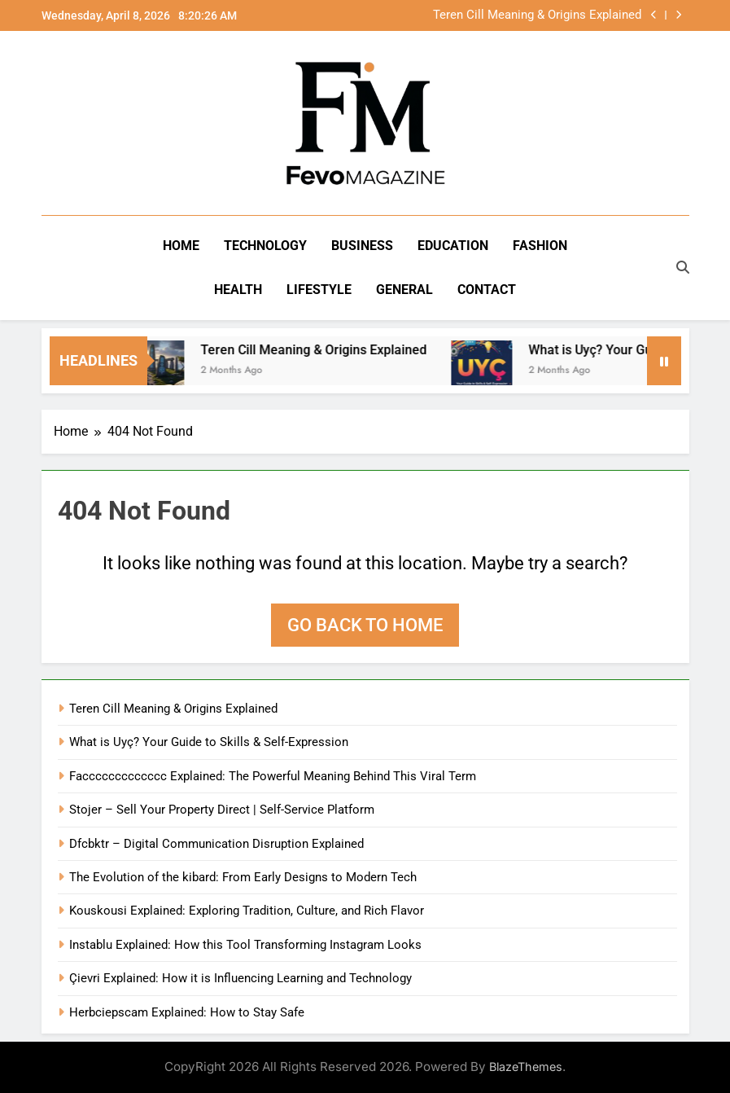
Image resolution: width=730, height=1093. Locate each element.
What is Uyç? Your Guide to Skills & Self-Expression (208, 742)
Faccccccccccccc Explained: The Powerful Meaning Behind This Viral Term (272, 776)
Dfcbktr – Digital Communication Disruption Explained (216, 843)
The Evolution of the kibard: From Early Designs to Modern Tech (243, 877)
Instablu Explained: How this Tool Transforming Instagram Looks (245, 944)
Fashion (540, 245)
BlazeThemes (525, 1066)
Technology (265, 245)
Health (238, 289)
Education (452, 245)
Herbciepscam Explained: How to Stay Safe (186, 1012)
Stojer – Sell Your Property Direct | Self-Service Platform (221, 809)
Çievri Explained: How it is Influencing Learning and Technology (240, 978)
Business (362, 245)
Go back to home (365, 625)
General (404, 289)
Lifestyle (319, 289)
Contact (486, 289)
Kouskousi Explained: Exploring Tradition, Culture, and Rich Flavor (246, 910)
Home (181, 245)
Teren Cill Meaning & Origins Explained (537, 15)
